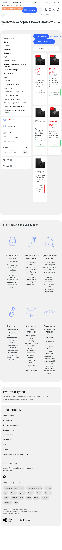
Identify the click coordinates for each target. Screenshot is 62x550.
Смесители (8, 53)
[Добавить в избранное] (43, 56)
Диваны (13, 493)
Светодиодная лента (34, 488)
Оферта (6, 449)
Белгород (37, 3)
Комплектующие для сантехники (15, 99)
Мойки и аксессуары (11, 70)
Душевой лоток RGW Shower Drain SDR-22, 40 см (54, 134)
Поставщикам (8, 435)
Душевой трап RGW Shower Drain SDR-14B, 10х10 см (40, 179)
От (5, 152)
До (15, 152)
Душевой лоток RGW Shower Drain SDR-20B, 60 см (39, 133)
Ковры (29, 498)
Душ (5, 57)
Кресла (22, 493)
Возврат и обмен (9, 430)
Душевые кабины (10, 60)
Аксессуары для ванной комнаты (15, 103)
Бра (5, 493)
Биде (5, 77)
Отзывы (6, 445)
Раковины (7, 49)
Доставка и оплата (10, 425)
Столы (39, 493)
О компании (7, 420)
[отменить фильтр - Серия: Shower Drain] (36, 41)
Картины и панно (17, 498)
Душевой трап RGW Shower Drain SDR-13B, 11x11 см (40, 83)
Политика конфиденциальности (15, 454)
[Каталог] (29, 10)
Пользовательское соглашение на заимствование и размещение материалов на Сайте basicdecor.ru (21, 511)
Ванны (6, 42)
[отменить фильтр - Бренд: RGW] (36, 36)
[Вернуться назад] (3, 15)
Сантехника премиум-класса (14, 106)
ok (25, 152)
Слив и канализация (11, 95)
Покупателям (8, 415)
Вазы (6, 498)
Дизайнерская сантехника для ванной (14, 111)
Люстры (48, 488)
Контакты (7, 440)
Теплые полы (8, 88)
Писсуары (7, 81)
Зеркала (48, 493)
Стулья (30, 493)
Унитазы (7, 46)
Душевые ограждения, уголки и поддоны (15, 65)
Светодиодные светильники (14, 488)
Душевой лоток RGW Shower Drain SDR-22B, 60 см (53, 82)
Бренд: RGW (42, 36)
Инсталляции (8, 73)
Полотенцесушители (11, 84)
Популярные (46, 48)
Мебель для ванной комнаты (14, 92)
